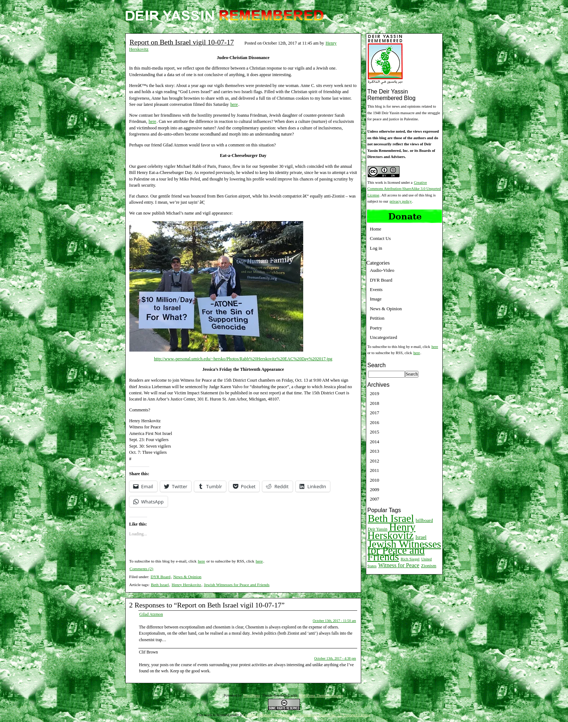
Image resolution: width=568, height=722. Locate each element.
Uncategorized (383, 337)
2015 (374, 432)
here (234, 104)
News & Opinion (187, 576)
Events (376, 289)
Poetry (376, 328)
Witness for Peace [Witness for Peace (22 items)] (398, 565)
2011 (374, 470)
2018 (374, 403)
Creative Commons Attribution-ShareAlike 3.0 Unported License (404, 188)
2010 (374, 480)
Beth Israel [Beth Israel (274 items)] (391, 518)
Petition (377, 318)
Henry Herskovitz (186, 584)
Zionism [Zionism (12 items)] (428, 565)
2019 (374, 393)
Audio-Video (382, 270)
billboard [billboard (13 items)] (424, 520)
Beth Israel (160, 584)
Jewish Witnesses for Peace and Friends (237, 584)
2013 (374, 451)
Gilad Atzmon (151, 614)
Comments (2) (142, 569)
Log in (376, 248)
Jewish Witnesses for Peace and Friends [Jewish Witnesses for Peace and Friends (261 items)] (404, 550)
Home (375, 229)
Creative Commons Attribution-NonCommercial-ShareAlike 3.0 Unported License (307, 715)
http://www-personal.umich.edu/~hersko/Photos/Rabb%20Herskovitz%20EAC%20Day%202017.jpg (243, 358)
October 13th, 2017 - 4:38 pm (335, 658)
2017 (374, 412)
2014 (374, 441)
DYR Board (161, 576)
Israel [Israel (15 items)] (421, 537)
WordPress (251, 695)
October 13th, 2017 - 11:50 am (334, 621)
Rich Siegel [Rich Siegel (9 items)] (410, 559)
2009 (374, 489)
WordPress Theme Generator (320, 695)
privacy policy (401, 201)
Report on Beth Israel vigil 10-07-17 (182, 42)
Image (375, 299)
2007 (374, 499)
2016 (374, 422)
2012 (374, 461)
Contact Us (380, 238)
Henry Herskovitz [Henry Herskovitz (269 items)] (391, 531)
